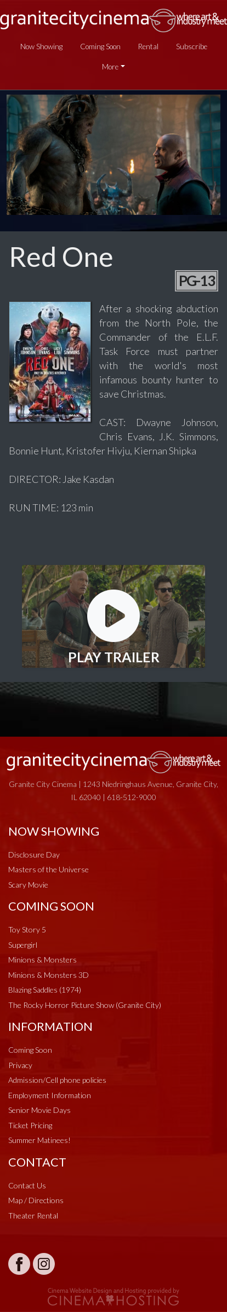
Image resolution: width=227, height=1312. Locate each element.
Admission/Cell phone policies (57, 1079)
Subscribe (191, 46)
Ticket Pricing (30, 1125)
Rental (148, 46)
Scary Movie (28, 884)
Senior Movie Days (39, 1110)
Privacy (20, 1065)
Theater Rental (33, 1215)
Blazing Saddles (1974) (44, 989)
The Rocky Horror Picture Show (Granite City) (84, 1005)
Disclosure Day (34, 854)
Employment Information (49, 1095)
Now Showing (41, 46)
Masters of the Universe (48, 869)
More (110, 66)
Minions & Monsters (42, 959)
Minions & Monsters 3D (48, 974)
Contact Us (27, 1185)
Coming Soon (100, 46)
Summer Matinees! (39, 1140)
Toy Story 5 (27, 929)
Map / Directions (36, 1200)
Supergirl (22, 944)
